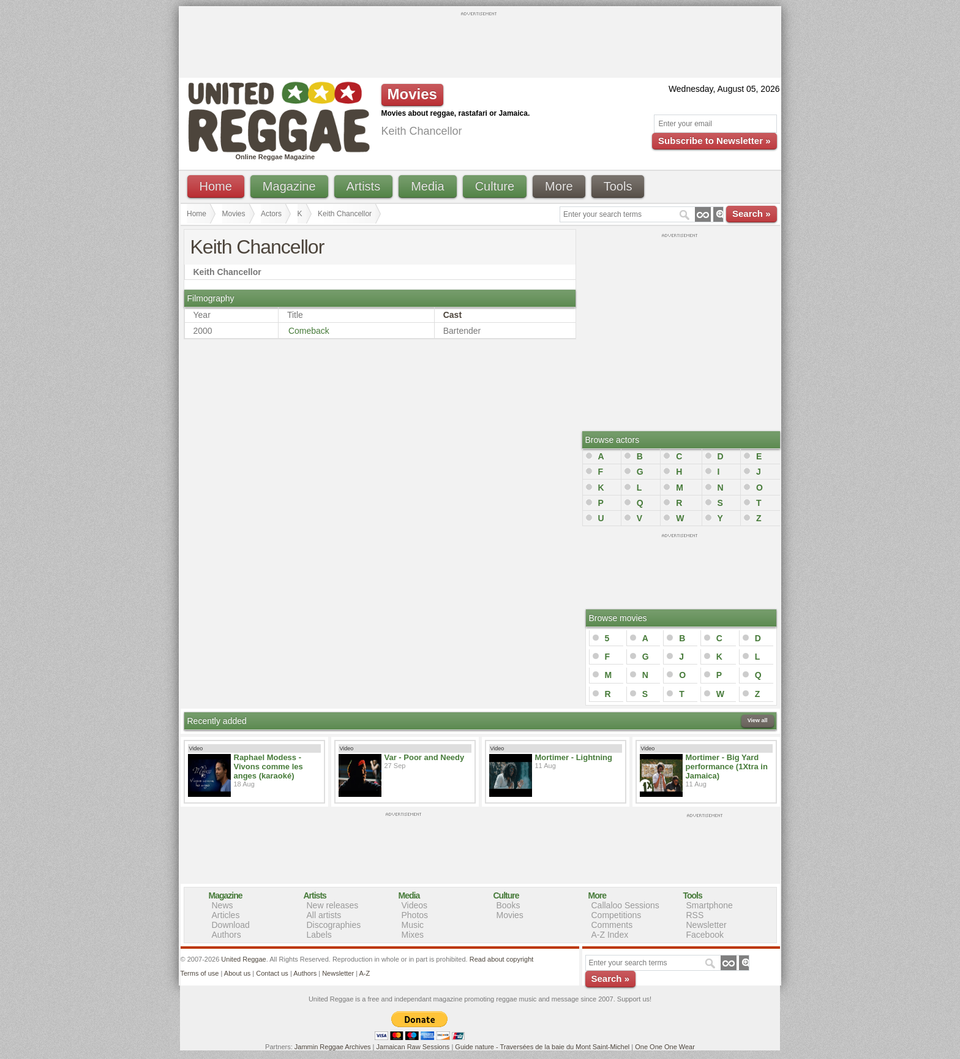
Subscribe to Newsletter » (714, 140)
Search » (751, 213)
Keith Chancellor (345, 213)
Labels (319, 935)
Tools (618, 186)
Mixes (413, 935)
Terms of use (200, 973)
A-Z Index (610, 935)
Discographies (334, 925)
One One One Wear (665, 1046)
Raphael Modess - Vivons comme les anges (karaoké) (268, 766)
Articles (226, 915)
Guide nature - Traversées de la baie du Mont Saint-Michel (542, 1046)
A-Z (364, 973)
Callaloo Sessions (625, 905)
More (559, 186)
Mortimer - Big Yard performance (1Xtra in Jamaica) (727, 766)
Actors (271, 213)
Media (427, 186)
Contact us (272, 973)
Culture (494, 186)
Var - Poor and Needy (424, 757)
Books (508, 905)
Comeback (308, 331)
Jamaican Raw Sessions (413, 1046)
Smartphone (709, 905)
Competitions (616, 915)
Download (231, 925)
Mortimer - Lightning (573, 757)
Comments (612, 925)
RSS (695, 915)
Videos (415, 905)
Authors (226, 935)
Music (413, 925)
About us (237, 973)
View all (758, 720)
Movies (234, 213)
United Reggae (243, 959)
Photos (415, 915)
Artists (364, 186)
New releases (333, 905)
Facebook (705, 935)
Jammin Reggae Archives (332, 1046)
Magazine (289, 186)
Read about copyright (502, 959)
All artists (324, 915)
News (222, 905)
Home (216, 186)
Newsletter (706, 925)
